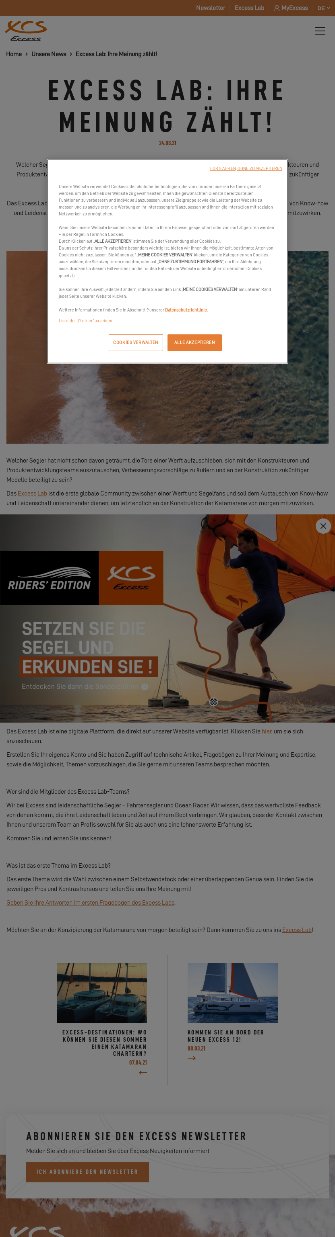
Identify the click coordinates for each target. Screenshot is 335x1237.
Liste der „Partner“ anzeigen (85, 321)
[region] (167, 261)
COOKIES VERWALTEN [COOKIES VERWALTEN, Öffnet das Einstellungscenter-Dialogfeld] (135, 342)
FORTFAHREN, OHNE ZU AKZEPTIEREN (246, 168)
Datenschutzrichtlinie (186, 310)
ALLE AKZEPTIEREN (194, 342)
